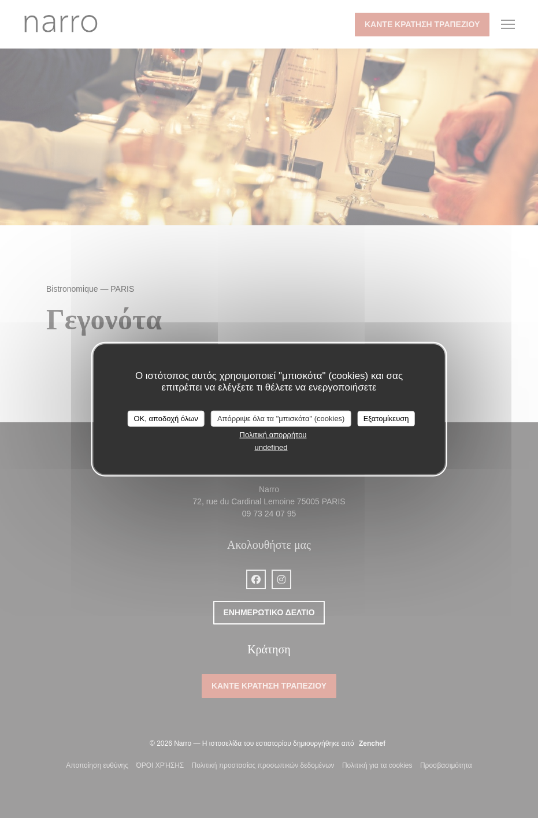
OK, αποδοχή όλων (165, 418)
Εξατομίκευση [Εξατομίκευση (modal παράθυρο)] (386, 418)
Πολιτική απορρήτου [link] (273, 434)
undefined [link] (270, 447)
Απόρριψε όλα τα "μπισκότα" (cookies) (281, 418)
